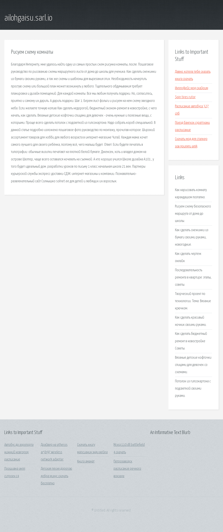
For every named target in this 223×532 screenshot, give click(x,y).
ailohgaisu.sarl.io (28, 18)
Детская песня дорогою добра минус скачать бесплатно (56, 476)
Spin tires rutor (185, 97)
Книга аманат (86, 461)
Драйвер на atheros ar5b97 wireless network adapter (54, 452)
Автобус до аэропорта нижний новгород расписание (19, 452)
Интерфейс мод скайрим (191, 88)
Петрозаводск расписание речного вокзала (127, 469)
